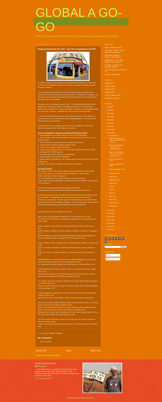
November (112, 173)
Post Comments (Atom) (53, 355)
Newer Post (41, 350)
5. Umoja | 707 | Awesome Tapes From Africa (54, 147)
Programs (51, 333)
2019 (109, 126)
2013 (109, 220)
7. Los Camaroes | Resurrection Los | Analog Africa (56, 154)
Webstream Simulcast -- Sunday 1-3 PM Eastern (113, 56)
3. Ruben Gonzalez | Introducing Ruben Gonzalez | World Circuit (61, 142)
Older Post (96, 350)
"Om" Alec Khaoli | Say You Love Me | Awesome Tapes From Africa (61, 178)
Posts (108, 255)
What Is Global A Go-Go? (113, 47)
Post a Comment (46, 341)
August (111, 183)
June (111, 189)
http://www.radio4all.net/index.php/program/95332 (61, 188)
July (110, 186)
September (113, 180)
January (112, 206)
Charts (45, 333)
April (110, 196)
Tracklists (59, 333)
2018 (109, 129)
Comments (110, 259)
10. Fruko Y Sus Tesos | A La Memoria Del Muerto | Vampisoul (60, 164)
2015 (109, 213)
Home (68, 350)
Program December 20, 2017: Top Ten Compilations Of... (116, 147)
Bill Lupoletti (41, 366)
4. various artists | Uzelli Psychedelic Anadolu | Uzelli (56, 145)
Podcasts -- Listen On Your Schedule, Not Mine (114, 66)
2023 (109, 113)
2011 (109, 226)
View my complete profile (43, 378)
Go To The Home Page (112, 74)
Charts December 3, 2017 (117, 169)
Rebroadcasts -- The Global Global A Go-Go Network (114, 61)
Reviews (108, 92)
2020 (109, 123)
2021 (109, 120)
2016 (109, 210)
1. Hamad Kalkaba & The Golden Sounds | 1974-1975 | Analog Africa (62, 135)
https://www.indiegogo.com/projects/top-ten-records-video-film (64, 204)
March (111, 199)
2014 (109, 217)
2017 (109, 133)
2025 (109, 107)
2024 (109, 110)
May (110, 193)
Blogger (91, 398)
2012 (109, 223)
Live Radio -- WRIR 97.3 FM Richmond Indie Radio (114, 51)
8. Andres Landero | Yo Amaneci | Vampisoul (53, 157)
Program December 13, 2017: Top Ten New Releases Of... (116, 154)
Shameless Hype (110, 98)
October (112, 176)
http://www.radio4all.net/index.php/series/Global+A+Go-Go (70, 190)
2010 (109, 229)
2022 (109, 116)
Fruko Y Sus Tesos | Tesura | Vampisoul (52, 176)
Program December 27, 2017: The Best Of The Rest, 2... (117, 140)
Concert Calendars (111, 95)
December (112, 135)
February (112, 203)
